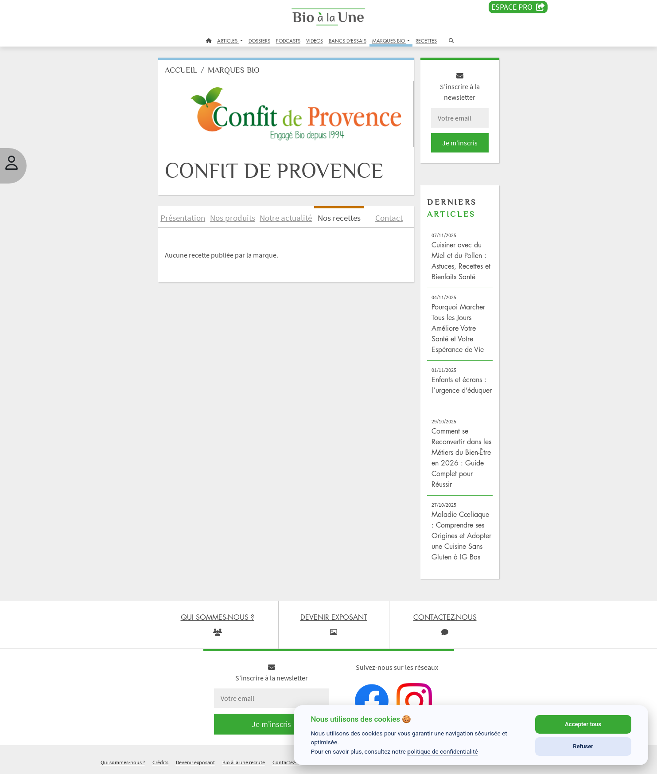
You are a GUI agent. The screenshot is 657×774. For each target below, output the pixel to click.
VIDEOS (314, 40)
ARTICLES (228, 40)
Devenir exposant (195, 762)
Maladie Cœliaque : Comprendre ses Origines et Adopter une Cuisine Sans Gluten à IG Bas (461, 535)
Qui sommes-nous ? (123, 762)
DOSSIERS (259, 40)
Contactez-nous (290, 762)
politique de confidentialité (442, 751)
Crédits (160, 762)
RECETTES (426, 40)
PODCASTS (288, 40)
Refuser (583, 746)
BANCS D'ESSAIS (347, 40)
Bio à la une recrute (243, 762)
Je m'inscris (460, 142)
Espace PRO (518, 7)
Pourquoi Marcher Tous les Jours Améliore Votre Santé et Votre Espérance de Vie (458, 328)
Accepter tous (583, 724)
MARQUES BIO (389, 40)
